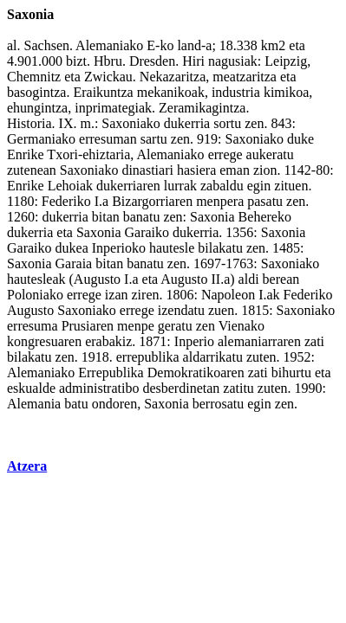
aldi (248, 279)
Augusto (97, 279)
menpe (135, 325)
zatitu (238, 388)
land (189, 45)
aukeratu (270, 154)
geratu (175, 325)
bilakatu (220, 248)
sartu (153, 139)
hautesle (171, 248)
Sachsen (46, 45)
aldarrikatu (213, 357)
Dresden (152, 61)
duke (300, 139)
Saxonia (212, 216)
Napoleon (228, 294)
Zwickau (108, 76)
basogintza (36, 92)
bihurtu (291, 372)
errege (225, 154)
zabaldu (222, 185)
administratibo (99, 388)
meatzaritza (244, 76)
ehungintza (37, 107)
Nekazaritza (173, 76)
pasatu (265, 201)
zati (314, 341)
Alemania (34, 403)
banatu (141, 216)
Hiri (193, 61)
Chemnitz (34, 76)
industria (236, 92)
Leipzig (285, 61)
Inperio (194, 341)
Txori (62, 154)
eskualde (31, 388)
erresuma (32, 325)
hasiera (196, 170)
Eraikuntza (103, 92)
